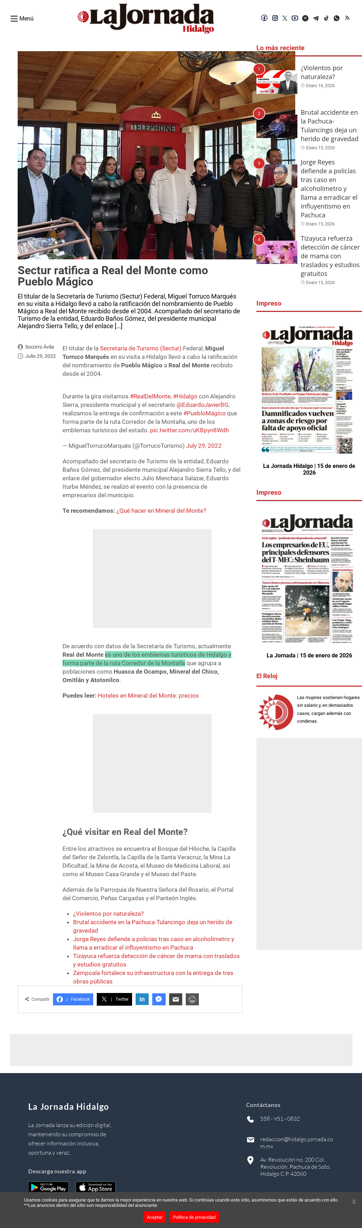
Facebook (73, 999)
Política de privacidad (194, 1217)
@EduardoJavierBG (203, 404)
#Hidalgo (185, 396)
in (142, 999)
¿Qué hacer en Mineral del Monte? (161, 510)
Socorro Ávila (39, 347)
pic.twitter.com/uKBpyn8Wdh (189, 430)
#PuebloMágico (204, 413)
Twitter (114, 999)
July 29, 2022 (204, 445)
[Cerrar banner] (354, 1202)
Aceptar (154, 1217)
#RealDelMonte (150, 396)
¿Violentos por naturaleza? (108, 913)
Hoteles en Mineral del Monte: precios (148, 695)
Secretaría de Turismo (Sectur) (141, 348)
